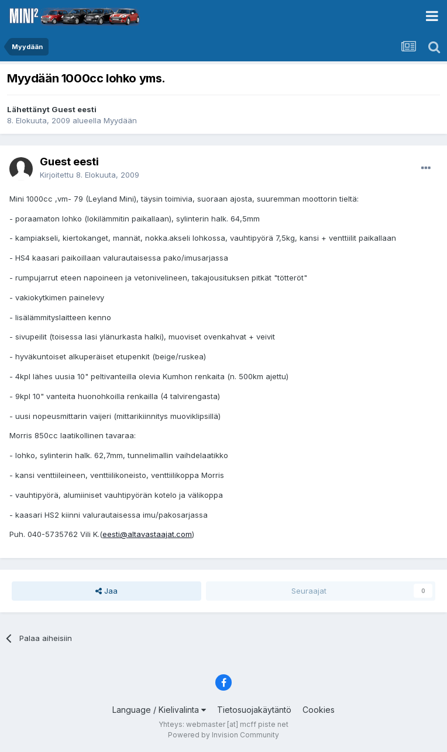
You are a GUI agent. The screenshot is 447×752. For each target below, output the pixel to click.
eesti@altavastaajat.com (147, 534)
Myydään (120, 120)
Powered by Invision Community (223, 734)
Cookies (318, 710)
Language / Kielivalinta (159, 710)
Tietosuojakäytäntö (254, 710)
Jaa (106, 590)
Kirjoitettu (89, 174)
